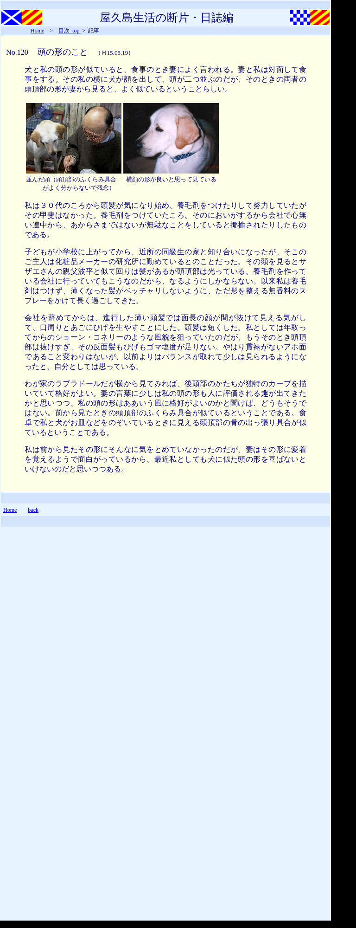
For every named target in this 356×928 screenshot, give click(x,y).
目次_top (69, 30)
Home (37, 30)
